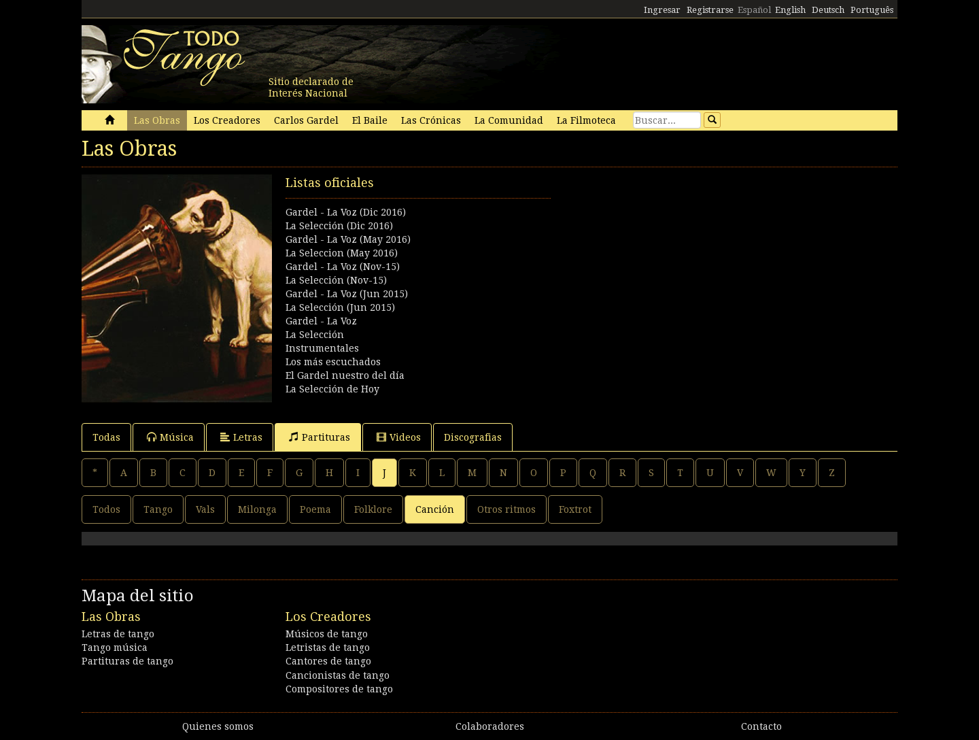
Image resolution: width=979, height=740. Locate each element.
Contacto (761, 726)
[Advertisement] (693, 269)
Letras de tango (118, 633)
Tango (158, 509)
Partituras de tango (127, 661)
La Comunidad (509, 120)
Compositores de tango (339, 689)
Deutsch (828, 10)
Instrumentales (322, 348)
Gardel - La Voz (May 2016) (348, 239)
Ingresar (662, 10)
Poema (315, 509)
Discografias (473, 437)
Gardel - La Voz (321, 321)
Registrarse (710, 10)
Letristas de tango (328, 647)
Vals (205, 509)
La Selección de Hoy (332, 389)
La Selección (315, 334)
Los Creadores (227, 120)
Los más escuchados (333, 361)
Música (170, 437)
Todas (106, 437)
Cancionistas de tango (338, 675)
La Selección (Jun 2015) (340, 307)
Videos (399, 437)
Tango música (115, 647)
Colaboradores (490, 726)
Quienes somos (218, 726)
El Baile (370, 120)
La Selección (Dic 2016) (339, 225)
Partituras (319, 437)
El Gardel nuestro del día (345, 375)
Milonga (257, 509)
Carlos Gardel (306, 120)
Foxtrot (575, 509)
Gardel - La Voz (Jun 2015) (347, 293)
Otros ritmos (506, 509)
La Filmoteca (586, 120)
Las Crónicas (431, 120)
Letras (241, 437)
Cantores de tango (328, 661)
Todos (106, 509)
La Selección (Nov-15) (336, 280)
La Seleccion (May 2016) (342, 253)
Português (872, 10)
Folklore (373, 509)
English (790, 10)
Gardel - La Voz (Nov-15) (343, 266)
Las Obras (157, 120)
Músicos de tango (327, 633)
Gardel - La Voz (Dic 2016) (346, 212)
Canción (434, 509)
